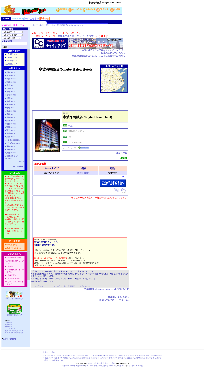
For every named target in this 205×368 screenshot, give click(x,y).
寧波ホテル (113, 355)
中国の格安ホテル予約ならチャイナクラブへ (103, 50)
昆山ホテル (49, 358)
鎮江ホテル (76, 358)
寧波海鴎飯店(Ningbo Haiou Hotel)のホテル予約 (106, 289)
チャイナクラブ (133, 366)
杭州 (6, 331)
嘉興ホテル (123, 355)
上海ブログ (122, 366)
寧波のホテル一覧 (120, 191)
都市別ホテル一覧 (110, 366)
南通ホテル (58, 358)
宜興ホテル (86, 358)
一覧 (141, 366)
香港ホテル (58, 360)
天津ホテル (104, 358)
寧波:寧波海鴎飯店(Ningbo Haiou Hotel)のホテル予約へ (98, 56)
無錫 (16, 331)
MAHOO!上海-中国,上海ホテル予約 (101, 363)
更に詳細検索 (18, 166)
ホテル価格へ (83, 173)
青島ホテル (113, 358)
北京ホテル (9, 324)
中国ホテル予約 (37, 25)
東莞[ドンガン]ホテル (91, 355)
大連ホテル (9, 326)
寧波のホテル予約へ (120, 189)
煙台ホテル (131, 358)
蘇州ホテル (150, 355)
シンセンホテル (10, 329)
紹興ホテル (141, 355)
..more (21, 161)
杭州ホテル (104, 355)
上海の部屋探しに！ (14, 315)
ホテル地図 (121, 153)
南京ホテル (95, 358)
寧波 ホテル (50, 25)
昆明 (18, 333)
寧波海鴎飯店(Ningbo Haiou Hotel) (70, 25)
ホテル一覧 (89, 366)
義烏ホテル (132, 355)
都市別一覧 (98, 366)
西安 (11, 333)
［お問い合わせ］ (85, 286)
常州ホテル (67, 358)
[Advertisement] (80, 102)
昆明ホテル (49, 360)
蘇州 (13, 331)
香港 (21, 333)
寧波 (70, 125)
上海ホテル (9, 322)
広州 (15, 333)
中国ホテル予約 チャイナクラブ (75, 36)
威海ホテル (122, 358)
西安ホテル (150, 358)
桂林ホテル (140, 358)
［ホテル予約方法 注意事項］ (64, 286)
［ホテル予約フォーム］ (40, 286)
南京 (8, 333)
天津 (19, 331)
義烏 (10, 331)
